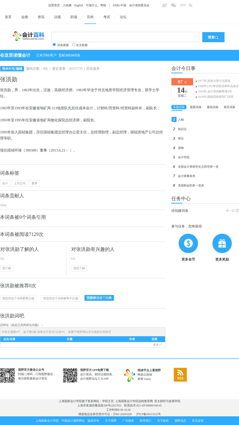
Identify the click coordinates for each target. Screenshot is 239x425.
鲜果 (140, 379)
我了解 (6, 268)
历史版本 (93, 68)
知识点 (182, 129)
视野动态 (180, 420)
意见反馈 (198, 420)
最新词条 (196, 107)
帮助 (103, 5)
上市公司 (20, 183)
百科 (90, 17)
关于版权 (163, 420)
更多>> (157, 344)
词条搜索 (63, 45)
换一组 (230, 210)
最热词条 (212, 107)
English (78, 5)
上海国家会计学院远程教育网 (134, 401)
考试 (106, 17)
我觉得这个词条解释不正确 (60, 298)
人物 (181, 119)
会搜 (24, 17)
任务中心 (181, 198)
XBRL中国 (119, 5)
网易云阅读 (145, 374)
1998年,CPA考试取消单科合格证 (218, 86)
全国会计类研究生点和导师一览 (198, 166)
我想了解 (79, 268)
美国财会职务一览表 (191, 185)
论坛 (123, 17)
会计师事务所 (186, 176)
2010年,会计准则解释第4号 (215, 91)
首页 (8, 17)
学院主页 (108, 401)
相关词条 (229, 107)
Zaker (147, 379)
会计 (5, 183)
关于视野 (111, 420)
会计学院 (184, 157)
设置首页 (54, 5)
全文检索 (82, 45)
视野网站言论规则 (88, 332)
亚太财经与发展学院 (167, 401)
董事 (34, 183)
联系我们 (145, 420)
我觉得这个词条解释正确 (18, 298)
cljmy (3, 205)
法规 (57, 17)
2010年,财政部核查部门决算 (215, 96)
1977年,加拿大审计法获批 (214, 80)
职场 (73, 17)
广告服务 (128, 420)
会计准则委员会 (139, 5)
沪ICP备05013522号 (148, 414)
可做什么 (92, 5)
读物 (181, 148)
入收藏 (67, 5)
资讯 (41, 17)
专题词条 (179, 107)
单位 (181, 138)
